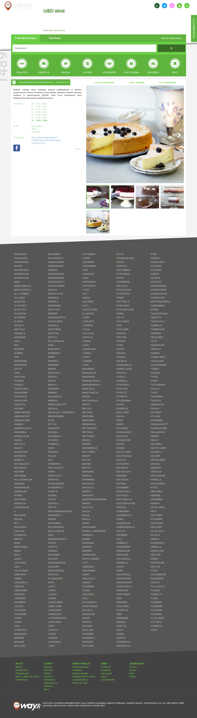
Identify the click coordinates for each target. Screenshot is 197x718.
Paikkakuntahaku (80, 667)
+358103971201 (38, 143)
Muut (46, 689)
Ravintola (48, 670)
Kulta (131, 673)
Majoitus (48, 667)
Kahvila (47, 673)
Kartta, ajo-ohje (80, 683)
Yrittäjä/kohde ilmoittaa (83, 676)
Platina (132, 676)
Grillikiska (48, 686)
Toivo (167, 82)
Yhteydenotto (22, 673)
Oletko (136, 82)
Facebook (106, 667)
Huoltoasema (50, 683)
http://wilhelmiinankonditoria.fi (44, 137)
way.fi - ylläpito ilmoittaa (27, 676)
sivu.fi (103, 676)
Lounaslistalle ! (108, 679)
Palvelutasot (22, 679)
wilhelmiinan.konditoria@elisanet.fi (46, 140)
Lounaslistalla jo (80, 679)
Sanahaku (77, 670)
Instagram (106, 670)
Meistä (19, 667)
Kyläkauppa (49, 679)
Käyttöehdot (22, 670)
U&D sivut (54, 10)
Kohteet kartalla (80, 673)
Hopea (132, 670)
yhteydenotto (194, 28)
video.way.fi (106, 673)
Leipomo (48, 676)
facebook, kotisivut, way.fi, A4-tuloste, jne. (54, 30)
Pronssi (133, 667)
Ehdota (104, 82)
